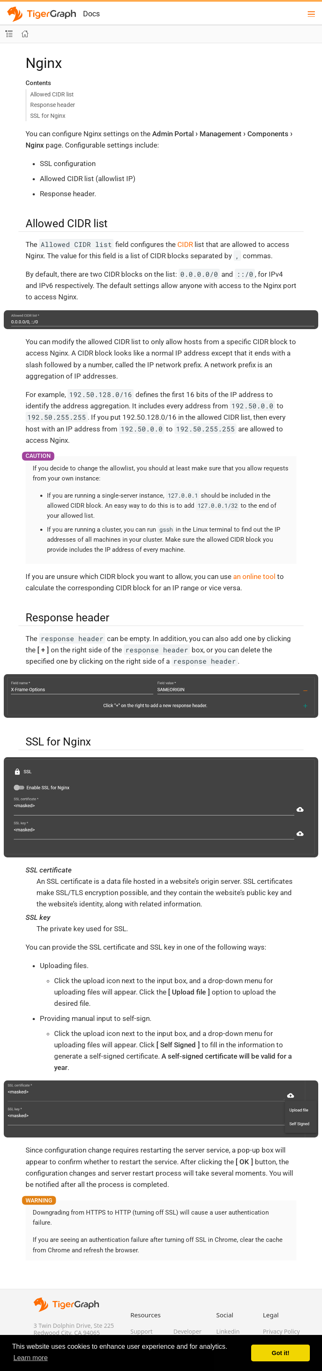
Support (141, 1331)
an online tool (254, 576)
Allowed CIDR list (52, 94)
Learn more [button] (30, 1357)
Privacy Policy (281, 1331)
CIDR (185, 244)
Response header (52, 104)
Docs (91, 13)
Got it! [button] (280, 1353)
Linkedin (228, 1331)
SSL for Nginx (47, 115)
